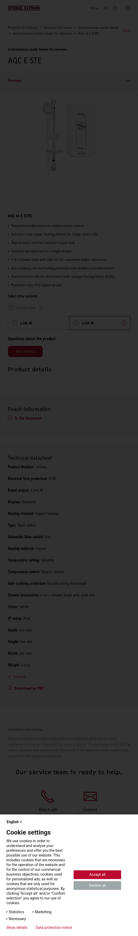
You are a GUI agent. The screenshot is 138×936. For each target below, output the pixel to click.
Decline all (97, 885)
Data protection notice (54, 927)
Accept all (97, 874)
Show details (16, 927)
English (15, 822)
